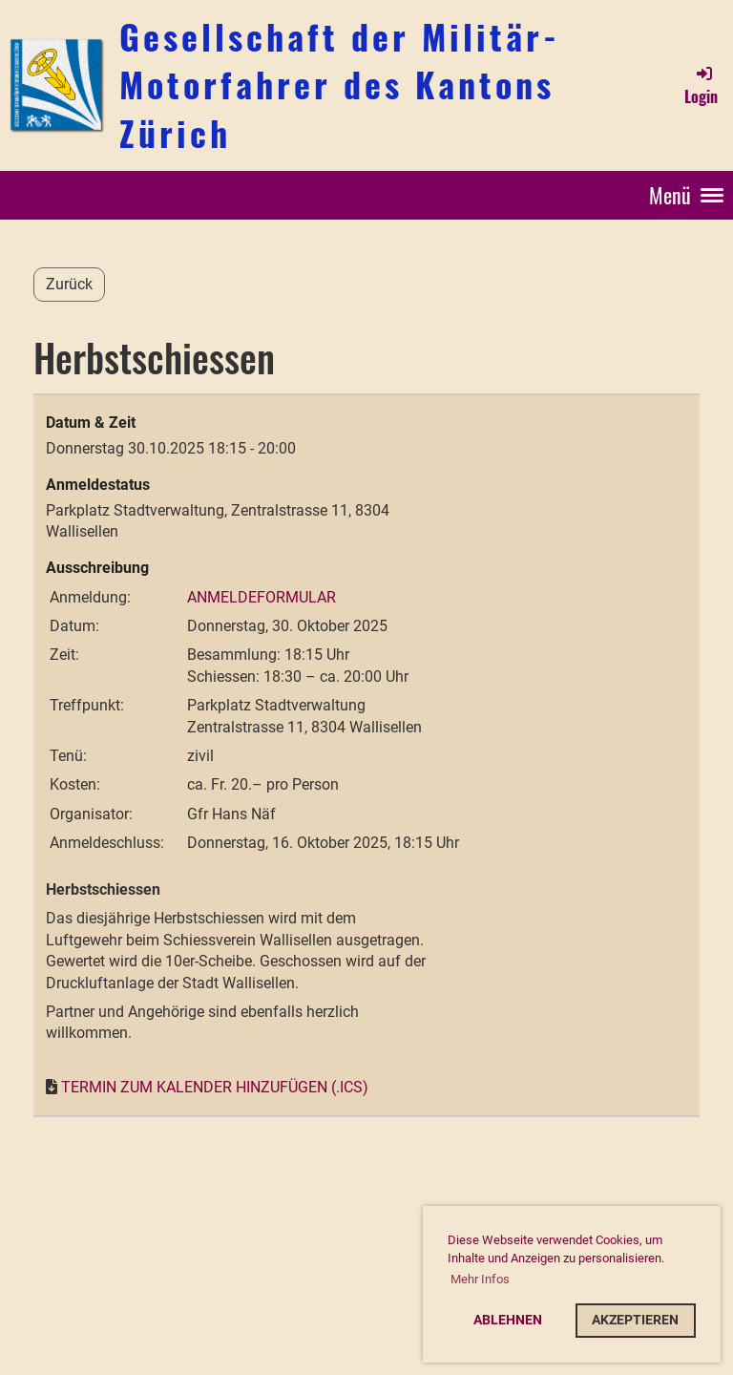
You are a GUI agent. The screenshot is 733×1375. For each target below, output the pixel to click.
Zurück (69, 284)
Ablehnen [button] (507, 1320)
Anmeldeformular (261, 597)
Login (701, 85)
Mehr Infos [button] (480, 1279)
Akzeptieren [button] (635, 1320)
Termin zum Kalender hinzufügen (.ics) (214, 1087)
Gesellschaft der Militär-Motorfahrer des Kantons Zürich (339, 84)
